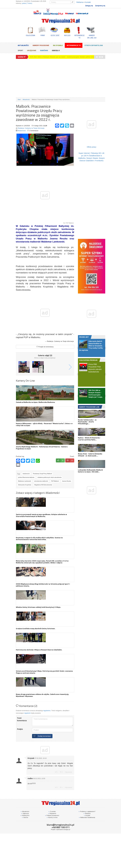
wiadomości (26, 473)
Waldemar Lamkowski (24, 481)
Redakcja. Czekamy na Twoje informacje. (31, 128)
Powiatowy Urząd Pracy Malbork (42, 473)
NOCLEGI (67, 35)
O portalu (52, 811)
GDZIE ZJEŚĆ (55, 35)
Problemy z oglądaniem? (87, 811)
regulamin (27, 713)
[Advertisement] (60, 78)
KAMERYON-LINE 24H (91, 36)
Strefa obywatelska (93, 45)
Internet (25, 817)
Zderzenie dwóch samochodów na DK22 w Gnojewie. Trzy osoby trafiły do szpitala (64, 57)
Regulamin (52, 813)
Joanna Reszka (66, 481)
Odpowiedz (68, 772)
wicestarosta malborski (41, 481)
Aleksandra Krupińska (24, 485)
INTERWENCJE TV (79, 36)
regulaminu (47, 710)
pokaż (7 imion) (27, 3)
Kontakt (88, 2)
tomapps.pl (66, 829)
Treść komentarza (22, 719)
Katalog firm (25, 815)
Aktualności (23, 45)
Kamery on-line (52, 817)
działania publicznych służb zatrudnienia (50, 477)
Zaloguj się (89, 6)
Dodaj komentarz (41, 736)
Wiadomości (22, 131)
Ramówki (44, 50)
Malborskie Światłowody (87, 817)
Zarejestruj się (100, 6)
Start (19, 99)
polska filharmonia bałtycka (26, 477)
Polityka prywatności (52, 815)
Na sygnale (58, 45)
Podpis (20, 729)
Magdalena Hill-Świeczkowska (43, 485)
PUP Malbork (55, 481)
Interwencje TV (74, 45)
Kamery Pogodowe (41, 45)
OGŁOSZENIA (30, 35)
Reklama (79, 2)
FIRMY (42, 35)
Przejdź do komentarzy (44, 347)
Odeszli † (56, 50)
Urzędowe (31, 50)
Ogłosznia (25, 813)
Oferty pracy (91, 147)
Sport (20, 50)
